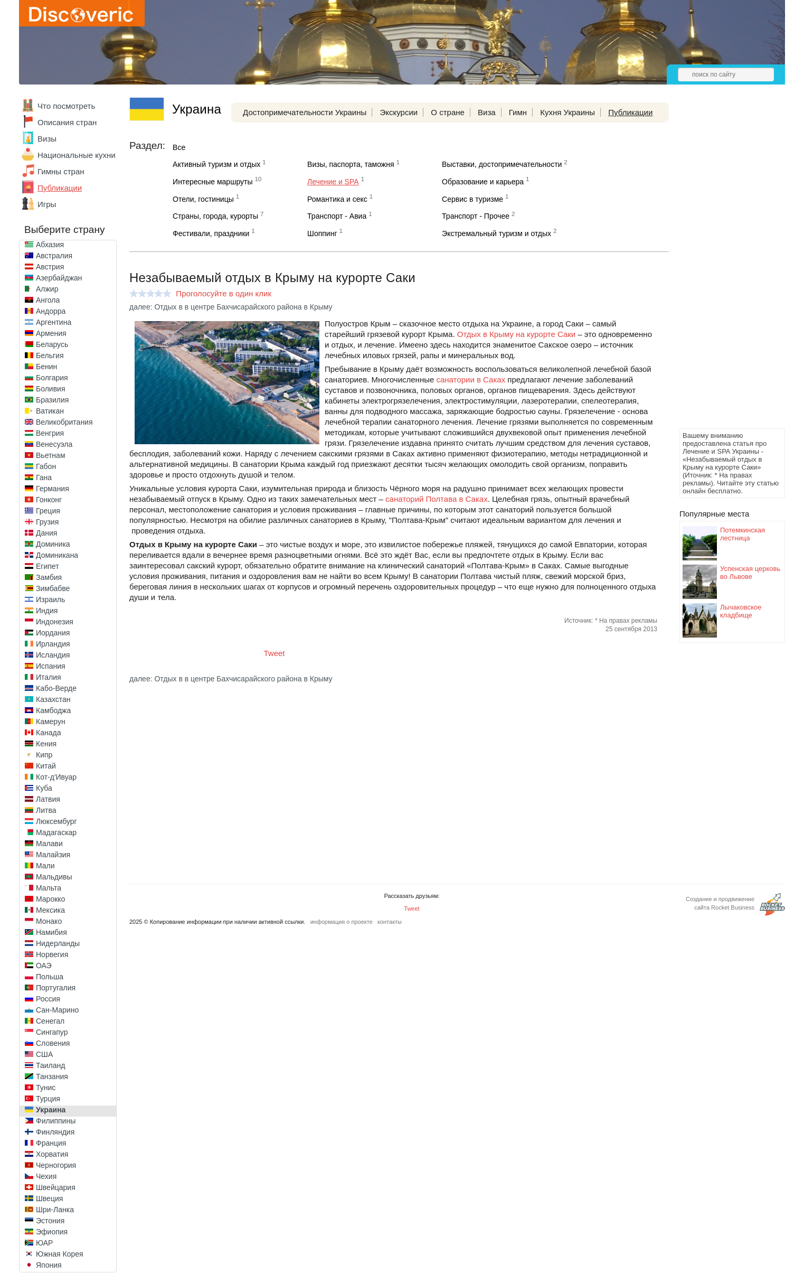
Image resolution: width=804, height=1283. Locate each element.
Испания (50, 666)
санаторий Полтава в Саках (436, 498)
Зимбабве (53, 588)
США (44, 1054)
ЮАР (44, 1243)
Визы (46, 138)
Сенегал (50, 1021)
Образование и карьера (483, 181)
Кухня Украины (567, 112)
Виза (487, 112)
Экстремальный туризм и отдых (496, 233)
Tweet (274, 653)
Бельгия (49, 355)
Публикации (59, 187)
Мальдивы (54, 877)
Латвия (48, 799)
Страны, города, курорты (215, 216)
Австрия (50, 267)
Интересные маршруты (212, 181)
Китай (46, 766)
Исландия (53, 655)
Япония (49, 1265)
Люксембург (56, 821)
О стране (448, 112)
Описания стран (67, 122)
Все (179, 147)
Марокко (50, 899)
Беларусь (52, 344)
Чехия (46, 1176)
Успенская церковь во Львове (750, 572)
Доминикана (57, 555)
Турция (48, 1098)
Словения (53, 1043)
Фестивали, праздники (211, 233)
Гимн (518, 112)
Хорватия (52, 1154)
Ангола (48, 300)
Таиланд (50, 1065)
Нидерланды (58, 943)
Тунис (45, 1087)
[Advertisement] (721, 267)
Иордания (53, 633)
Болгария (52, 377)
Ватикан (50, 411)
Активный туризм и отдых (216, 164)
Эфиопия (52, 1232)
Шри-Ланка (55, 1209)
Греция (48, 511)
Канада (48, 732)
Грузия (47, 522)
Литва (46, 810)
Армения (51, 333)
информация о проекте (341, 922)
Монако (49, 921)
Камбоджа (53, 710)
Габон (46, 466)
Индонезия (54, 621)
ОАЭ (44, 965)
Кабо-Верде (56, 688)
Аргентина (53, 322)
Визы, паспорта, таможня (350, 164)
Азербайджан (59, 278)
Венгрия (50, 433)
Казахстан (53, 699)
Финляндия (55, 1132)
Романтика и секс (337, 199)
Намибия (51, 932)
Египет (47, 566)
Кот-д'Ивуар (56, 777)
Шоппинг (322, 233)
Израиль (50, 599)
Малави (49, 843)
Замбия (49, 577)
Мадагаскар (56, 832)
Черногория (56, 1165)
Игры (46, 204)
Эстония (50, 1220)
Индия (47, 610)
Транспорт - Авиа (336, 216)
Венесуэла (54, 444)
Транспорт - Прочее (475, 216)
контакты (389, 922)
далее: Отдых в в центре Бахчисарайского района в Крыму (231, 307)
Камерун (50, 721)
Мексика (50, 910)
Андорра (50, 311)
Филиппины (55, 1121)
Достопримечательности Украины (304, 112)
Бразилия (52, 400)
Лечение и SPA (333, 181)
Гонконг (49, 499)
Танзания (52, 1076)
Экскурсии (399, 112)
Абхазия (50, 244)
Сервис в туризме (472, 199)
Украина (50, 1110)
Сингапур (52, 1032)
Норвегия (52, 954)
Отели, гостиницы (203, 199)
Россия (48, 999)
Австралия (54, 255)
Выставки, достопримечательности (502, 164)
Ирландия (53, 644)
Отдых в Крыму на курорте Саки (516, 334)
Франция (51, 1143)
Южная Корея (59, 1254)
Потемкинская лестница (742, 534)
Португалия (55, 988)
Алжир (47, 289)
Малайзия (53, 854)
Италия (48, 677)
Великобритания (64, 422)
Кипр (44, 755)
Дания (46, 533)
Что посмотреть (66, 105)
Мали (45, 865)
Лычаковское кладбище (741, 611)
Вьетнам (50, 455)
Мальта (48, 888)
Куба (44, 788)
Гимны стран (60, 171)
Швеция (49, 1198)
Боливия (50, 389)
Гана (44, 477)
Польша (49, 976)
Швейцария (55, 1187)
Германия (52, 488)
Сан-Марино (57, 1010)
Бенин (46, 366)
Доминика (53, 544)
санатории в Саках (470, 379)
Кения (46, 743)
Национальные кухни (76, 155)
